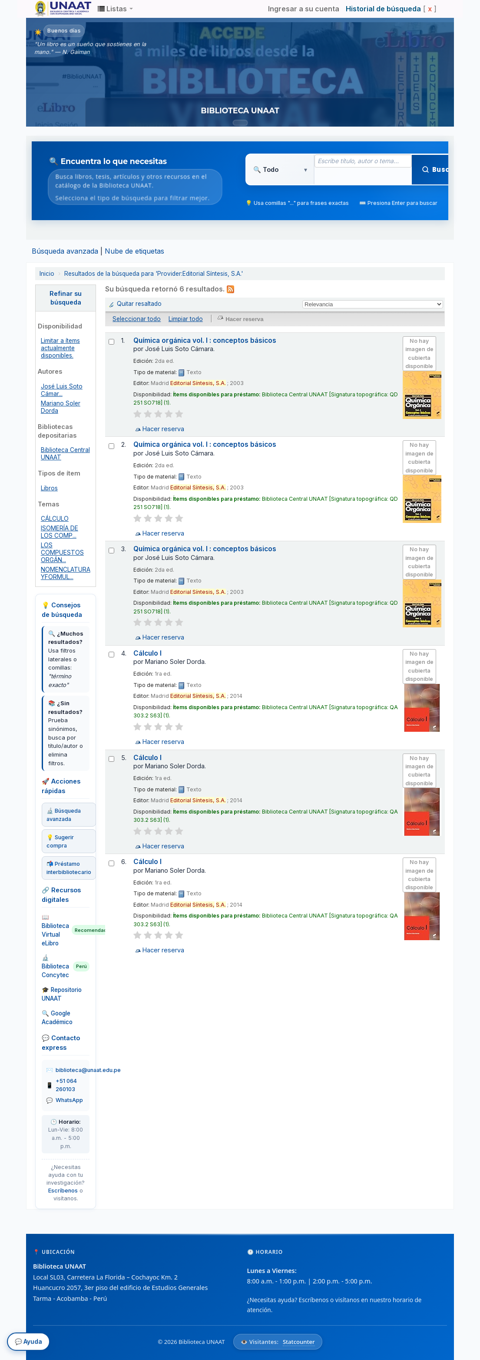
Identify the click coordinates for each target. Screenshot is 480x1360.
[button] (115, 8)
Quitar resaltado (139, 303)
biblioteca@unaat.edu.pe (88, 1070)
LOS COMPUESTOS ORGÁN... (62, 552)
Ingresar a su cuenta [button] (303, 8)
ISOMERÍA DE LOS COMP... (59, 532)
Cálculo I (147, 653)
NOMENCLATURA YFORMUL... (65, 573)
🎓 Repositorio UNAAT (62, 994)
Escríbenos (63, 1190)
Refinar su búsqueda (66, 298)
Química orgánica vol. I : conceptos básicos (204, 340)
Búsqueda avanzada (65, 251)
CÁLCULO (55, 518)
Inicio (47, 273)
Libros (49, 488)
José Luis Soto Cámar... (62, 390)
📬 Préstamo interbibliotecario (68, 868)
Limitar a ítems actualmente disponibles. (60, 348)
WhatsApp (69, 1100)
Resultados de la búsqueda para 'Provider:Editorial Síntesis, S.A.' (153, 273)
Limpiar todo (186, 318)
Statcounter (299, 1342)
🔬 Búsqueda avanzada (63, 814)
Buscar (440, 169)
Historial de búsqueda (383, 8)
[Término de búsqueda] (363, 160)
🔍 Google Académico (57, 1017)
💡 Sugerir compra (60, 841)
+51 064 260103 (66, 1085)
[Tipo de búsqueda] (280, 169)
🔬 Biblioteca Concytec (65, 966)
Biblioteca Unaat (56, 8)
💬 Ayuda (28, 1343)
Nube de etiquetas (134, 251)
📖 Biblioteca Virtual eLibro (65, 930)
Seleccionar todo (137, 318)
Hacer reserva (163, 428)
